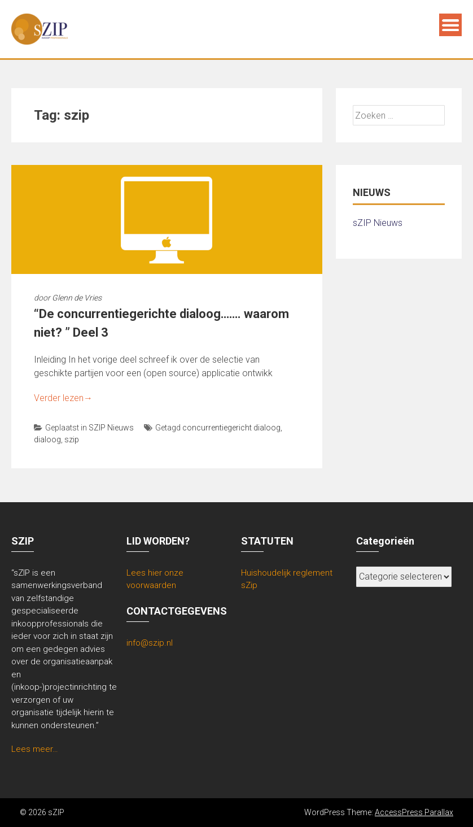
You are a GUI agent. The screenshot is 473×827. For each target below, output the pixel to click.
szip (71, 439)
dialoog (47, 439)
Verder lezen (63, 398)
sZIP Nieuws (377, 222)
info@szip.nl (149, 643)
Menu (450, 25)
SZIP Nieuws (111, 427)
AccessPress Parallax (414, 812)
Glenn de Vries (77, 297)
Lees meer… (34, 749)
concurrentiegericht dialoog (231, 427)
